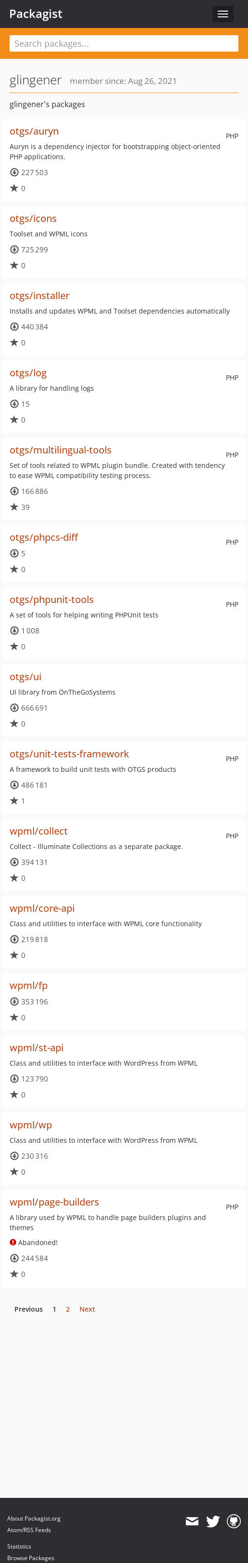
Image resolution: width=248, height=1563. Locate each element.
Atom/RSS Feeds (29, 1530)
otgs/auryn (34, 130)
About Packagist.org (34, 1518)
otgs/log (28, 372)
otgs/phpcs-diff (44, 537)
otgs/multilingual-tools (61, 449)
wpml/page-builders (54, 1201)
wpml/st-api (37, 1047)
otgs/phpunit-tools (52, 599)
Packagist (36, 13)
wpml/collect (39, 830)
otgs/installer (39, 295)
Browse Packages (30, 1558)
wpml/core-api (42, 908)
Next (87, 1309)
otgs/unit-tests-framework (69, 753)
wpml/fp (29, 985)
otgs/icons (33, 218)
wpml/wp (31, 1124)
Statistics (19, 1546)
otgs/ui (25, 676)
